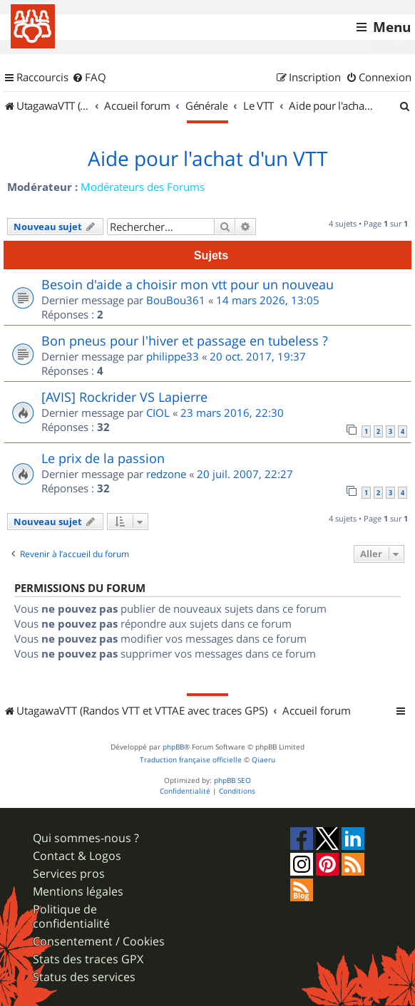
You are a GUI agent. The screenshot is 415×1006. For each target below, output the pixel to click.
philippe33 (172, 356)
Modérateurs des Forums (143, 187)
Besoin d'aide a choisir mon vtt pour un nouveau (187, 284)
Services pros (69, 874)
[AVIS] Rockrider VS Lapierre (124, 396)
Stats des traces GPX (88, 959)
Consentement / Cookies (99, 941)
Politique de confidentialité (71, 916)
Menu (392, 27)
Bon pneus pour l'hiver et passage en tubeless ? (184, 340)
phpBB (173, 747)
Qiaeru (263, 759)
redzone (166, 474)
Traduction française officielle (191, 759)
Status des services (84, 977)
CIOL (158, 412)
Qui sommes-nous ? (86, 838)
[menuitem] (89, 78)
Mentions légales (78, 891)
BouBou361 (175, 300)
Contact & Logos (77, 856)
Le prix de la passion (103, 458)
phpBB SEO (232, 780)
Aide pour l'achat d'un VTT (207, 159)
